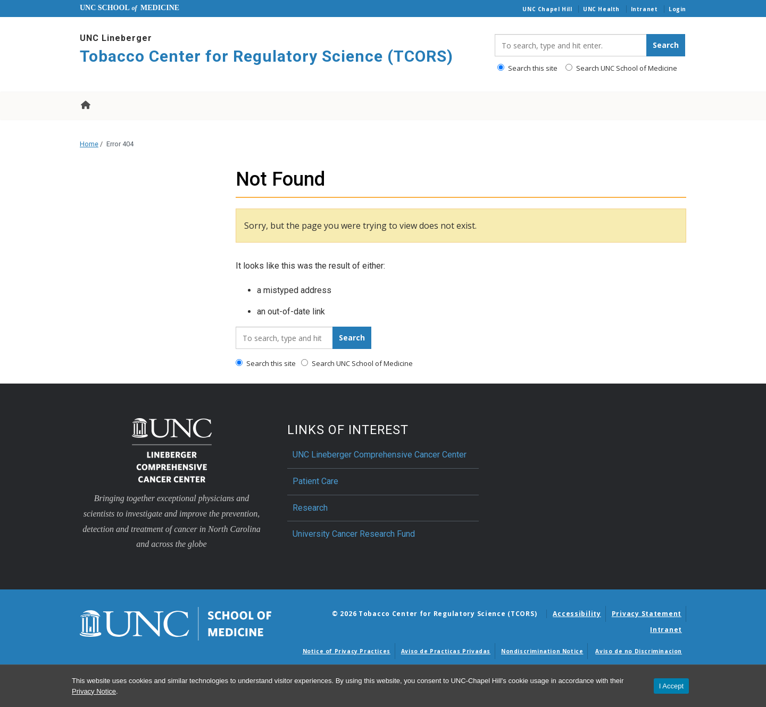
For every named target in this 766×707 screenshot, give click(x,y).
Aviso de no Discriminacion (638, 651)
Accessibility (577, 613)
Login (677, 9)
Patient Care (315, 481)
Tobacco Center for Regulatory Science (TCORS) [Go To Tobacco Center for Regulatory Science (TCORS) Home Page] (266, 56)
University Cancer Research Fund (354, 534)
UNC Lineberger (116, 38)
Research (310, 508)
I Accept (671, 686)
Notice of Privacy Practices (346, 651)
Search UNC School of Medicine (621, 68)
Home (85, 105)
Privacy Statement (646, 613)
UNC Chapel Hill (547, 9)
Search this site (527, 68)
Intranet (644, 9)
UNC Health (601, 9)
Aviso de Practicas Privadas (445, 651)
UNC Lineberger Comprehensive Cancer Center (380, 455)
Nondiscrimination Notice (542, 651)
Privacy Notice (94, 691)
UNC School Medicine (129, 8)
